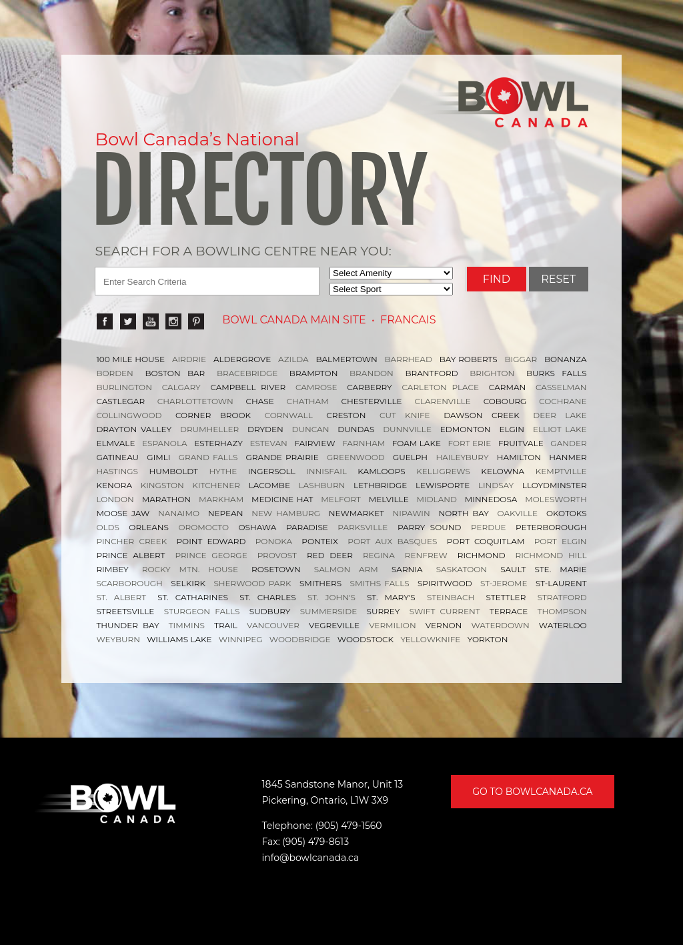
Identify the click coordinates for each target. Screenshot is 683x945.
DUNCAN (310, 429)
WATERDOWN (500, 625)
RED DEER (330, 555)
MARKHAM (221, 499)
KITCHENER (216, 485)
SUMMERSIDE (328, 611)
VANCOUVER (273, 625)
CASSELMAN (561, 387)
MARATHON (166, 499)
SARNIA (407, 569)
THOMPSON (562, 611)
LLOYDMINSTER (554, 485)
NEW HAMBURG (285, 513)
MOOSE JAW (122, 513)
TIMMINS (187, 625)
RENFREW (426, 555)
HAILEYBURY (462, 457)
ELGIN (512, 429)
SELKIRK (188, 583)
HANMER (567, 457)
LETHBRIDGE (380, 485)
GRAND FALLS (208, 457)
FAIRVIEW (314, 443)
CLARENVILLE (442, 401)
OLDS (107, 527)
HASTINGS (117, 471)
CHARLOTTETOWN (195, 401)
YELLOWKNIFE (430, 639)
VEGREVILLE (334, 625)
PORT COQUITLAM (486, 541)
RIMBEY (112, 569)
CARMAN (507, 387)
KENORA (114, 485)
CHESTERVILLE (371, 401)
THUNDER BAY (127, 625)
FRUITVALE (521, 443)
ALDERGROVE (242, 359)
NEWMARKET (356, 513)
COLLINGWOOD (128, 415)
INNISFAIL (326, 471)
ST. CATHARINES (192, 597)
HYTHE (223, 471)
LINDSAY (496, 485)
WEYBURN (118, 639)
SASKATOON (461, 569)
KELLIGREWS (443, 471)
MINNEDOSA (491, 499)
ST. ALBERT (121, 597)
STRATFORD (562, 597)
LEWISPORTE (443, 485)
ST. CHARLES (267, 597)
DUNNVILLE (407, 429)
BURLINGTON (124, 387)
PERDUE (488, 527)
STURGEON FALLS (202, 611)
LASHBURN (322, 485)
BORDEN (114, 373)
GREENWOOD (356, 457)
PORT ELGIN (560, 541)
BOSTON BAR (175, 373)
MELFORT (341, 499)
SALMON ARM (346, 569)
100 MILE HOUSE (130, 359)
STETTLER (506, 597)
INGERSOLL (271, 471)
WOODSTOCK (365, 639)
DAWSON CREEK (482, 415)
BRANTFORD (432, 373)
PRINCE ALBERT (130, 555)
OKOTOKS (566, 513)
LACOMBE (269, 485)
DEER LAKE (559, 415)
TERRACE (509, 611)
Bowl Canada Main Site (294, 319)
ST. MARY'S (391, 597)
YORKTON (488, 639)
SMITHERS (320, 583)
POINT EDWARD (211, 541)
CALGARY (181, 387)
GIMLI (158, 457)
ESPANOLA (164, 443)
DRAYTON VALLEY (133, 429)
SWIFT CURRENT (445, 611)
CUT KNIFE (405, 415)
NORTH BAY (464, 513)
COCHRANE (563, 401)
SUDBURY (270, 611)
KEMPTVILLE (561, 471)
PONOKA (273, 541)
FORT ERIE (470, 443)
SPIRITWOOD (445, 583)
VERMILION (392, 625)
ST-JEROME (503, 583)
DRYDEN (265, 429)
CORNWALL (289, 415)
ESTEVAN (268, 443)
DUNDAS (355, 429)
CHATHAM (308, 401)
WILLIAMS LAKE (179, 639)
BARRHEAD (408, 359)
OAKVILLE (518, 513)
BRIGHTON (492, 373)
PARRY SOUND (430, 527)
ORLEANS (149, 527)
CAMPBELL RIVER (247, 387)
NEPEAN (225, 513)
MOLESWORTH (555, 499)
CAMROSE (316, 387)
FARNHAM (363, 443)
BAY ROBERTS (469, 359)
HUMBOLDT (173, 471)
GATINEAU (117, 457)
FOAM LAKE (416, 443)
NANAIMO (178, 513)
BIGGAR (521, 359)
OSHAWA (257, 527)
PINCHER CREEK (131, 541)
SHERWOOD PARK (252, 583)
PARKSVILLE (362, 527)
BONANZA (565, 359)
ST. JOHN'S (331, 597)
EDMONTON (465, 429)
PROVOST (277, 555)
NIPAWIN (411, 513)
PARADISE (307, 527)
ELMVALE (115, 443)
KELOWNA (502, 471)
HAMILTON (519, 457)
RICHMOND (482, 555)
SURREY (383, 611)
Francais (408, 319)
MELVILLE (389, 499)
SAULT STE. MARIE (543, 569)
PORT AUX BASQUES (392, 541)
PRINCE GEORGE (211, 555)
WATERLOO (563, 625)
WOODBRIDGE (300, 639)
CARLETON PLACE (441, 387)
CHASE (259, 401)
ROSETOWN (276, 569)
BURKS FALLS (556, 373)
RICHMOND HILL (551, 555)
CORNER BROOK (213, 415)
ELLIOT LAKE (560, 429)
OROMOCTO (203, 527)
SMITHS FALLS (380, 583)
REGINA (379, 555)
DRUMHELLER (209, 429)
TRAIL (225, 625)
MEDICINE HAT (282, 499)
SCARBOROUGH (129, 583)
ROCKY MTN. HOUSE (190, 569)
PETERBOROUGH (551, 527)
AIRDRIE (189, 359)
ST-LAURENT (561, 583)
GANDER (568, 443)
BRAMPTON (313, 373)
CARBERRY (369, 387)
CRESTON (346, 415)
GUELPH (410, 457)
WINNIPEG (241, 639)
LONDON (114, 499)
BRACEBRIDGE (247, 373)
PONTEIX (319, 541)
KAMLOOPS (381, 471)
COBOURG (505, 401)
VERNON (444, 625)
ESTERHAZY (218, 443)
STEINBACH (450, 597)
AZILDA (293, 359)
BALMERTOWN (347, 359)
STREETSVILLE (125, 611)
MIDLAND (437, 499)
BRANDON (372, 373)
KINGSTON (162, 485)
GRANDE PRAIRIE (282, 457)
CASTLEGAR (120, 401)
